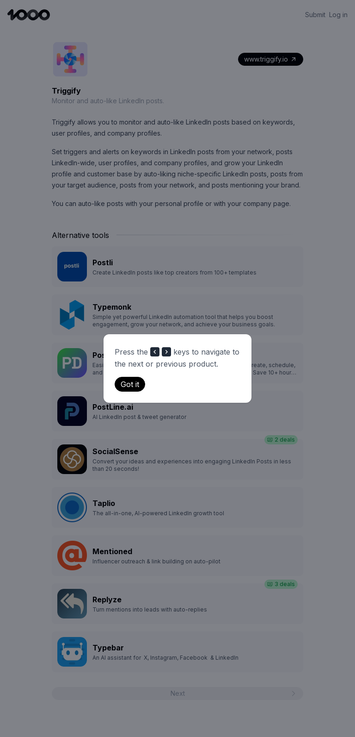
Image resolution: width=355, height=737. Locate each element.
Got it (130, 384)
